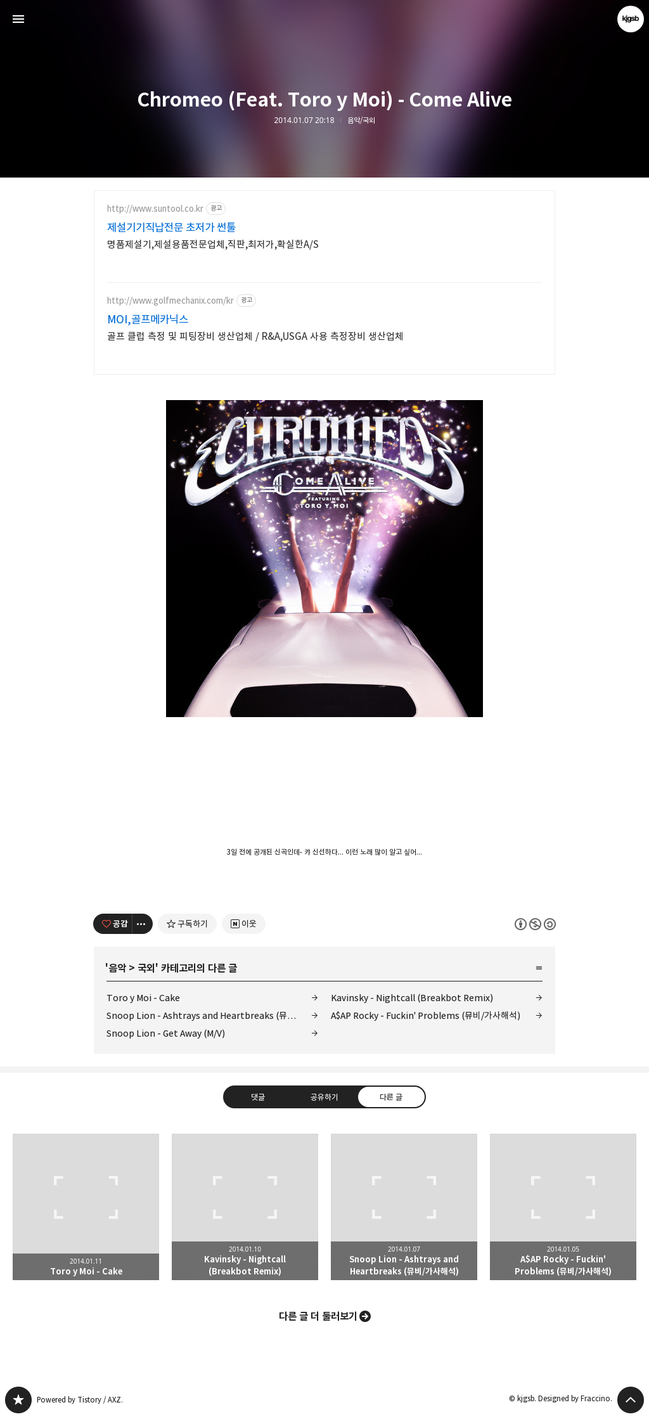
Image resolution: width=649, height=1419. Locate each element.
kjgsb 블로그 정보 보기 (630, 19)
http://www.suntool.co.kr (155, 209)
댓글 (258, 1096)
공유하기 (324, 1096)
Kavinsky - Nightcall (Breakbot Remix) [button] (245, 1207)
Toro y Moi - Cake (143, 998)
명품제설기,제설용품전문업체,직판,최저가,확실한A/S (213, 244)
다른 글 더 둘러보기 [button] (318, 1316)
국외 (146, 968)
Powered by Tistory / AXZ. (80, 1399)
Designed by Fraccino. (575, 1398)
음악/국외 (361, 120)
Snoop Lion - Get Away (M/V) (165, 1033)
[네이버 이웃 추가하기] (244, 924)
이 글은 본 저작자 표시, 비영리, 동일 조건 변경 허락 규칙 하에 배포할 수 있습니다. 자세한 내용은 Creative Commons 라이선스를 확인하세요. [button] (535, 923)
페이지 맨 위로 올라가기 (630, 1400)
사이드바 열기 (18, 19)
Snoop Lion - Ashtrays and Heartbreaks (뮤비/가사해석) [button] (404, 1207)
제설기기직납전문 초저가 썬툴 (171, 228)
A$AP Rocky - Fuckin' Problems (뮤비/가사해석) (425, 1015)
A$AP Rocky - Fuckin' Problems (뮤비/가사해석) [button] (563, 1207)
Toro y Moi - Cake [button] (86, 1207)
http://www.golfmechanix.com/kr (170, 300)
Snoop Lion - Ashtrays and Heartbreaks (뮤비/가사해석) (212, 1015)
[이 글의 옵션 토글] (142, 924)
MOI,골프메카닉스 (147, 320)
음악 (117, 968)
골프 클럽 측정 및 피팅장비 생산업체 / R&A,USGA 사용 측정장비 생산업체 (255, 336)
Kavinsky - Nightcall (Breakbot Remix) (412, 998)
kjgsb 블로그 (18, 1400)
